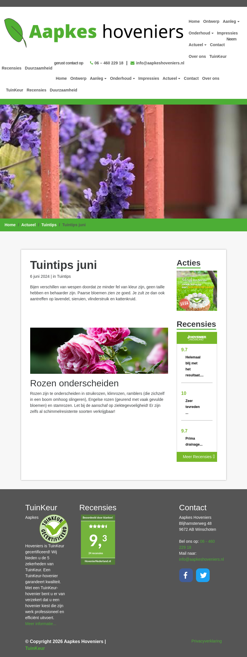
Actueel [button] (170, 77)
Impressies (148, 77)
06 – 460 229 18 (106, 62)
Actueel (28, 223)
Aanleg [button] (96, 77)
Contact (191, 77)
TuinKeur (14, 89)
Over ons (210, 77)
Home (61, 77)
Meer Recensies (199, 455)
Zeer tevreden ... (192, 406)
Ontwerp (78, 77)
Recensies (36, 89)
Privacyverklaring (206, 640)
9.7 (184, 348)
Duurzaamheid (63, 89)
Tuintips (48, 223)
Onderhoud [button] (120, 77)
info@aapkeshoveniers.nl (157, 62)
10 (183, 392)
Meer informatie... (40, 622)
